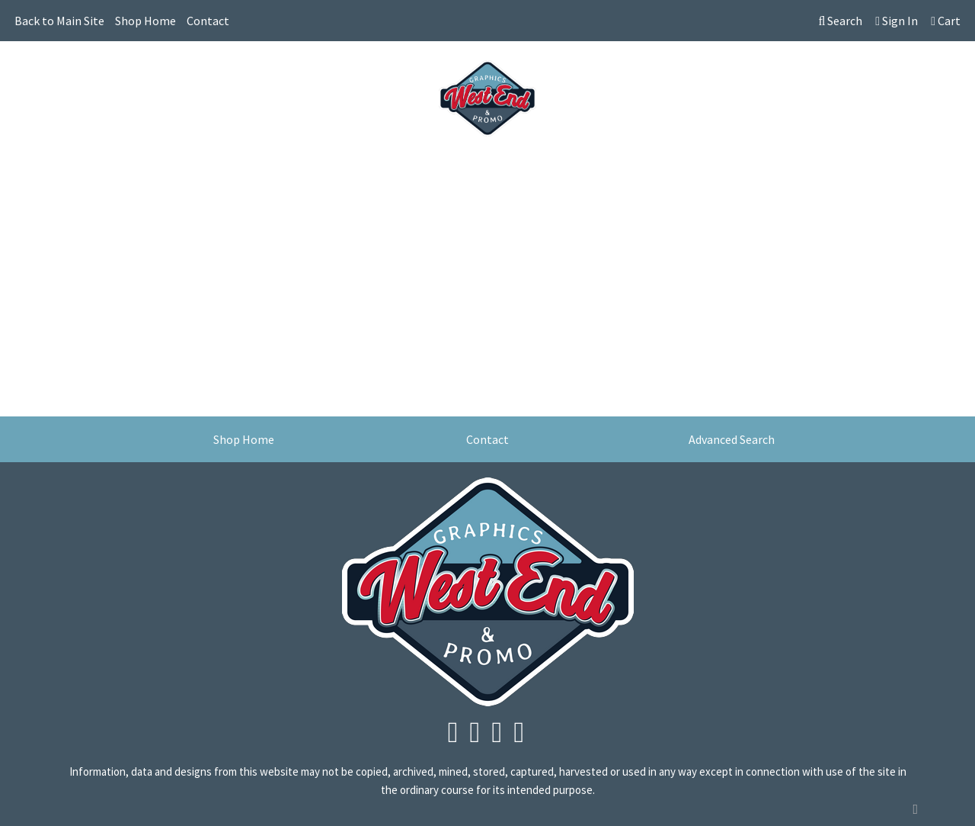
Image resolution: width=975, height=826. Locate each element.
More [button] (775, 166)
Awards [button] (261, 166)
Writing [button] (720, 166)
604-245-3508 (751, 61)
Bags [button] (315, 166)
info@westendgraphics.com (880, 61)
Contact (208, 20)
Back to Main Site (59, 20)
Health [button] (560, 166)
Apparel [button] (199, 166)
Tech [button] (665, 166)
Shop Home (145, 20)
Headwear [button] (493, 166)
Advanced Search (732, 439)
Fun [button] (435, 166)
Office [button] (616, 166)
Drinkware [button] (377, 166)
